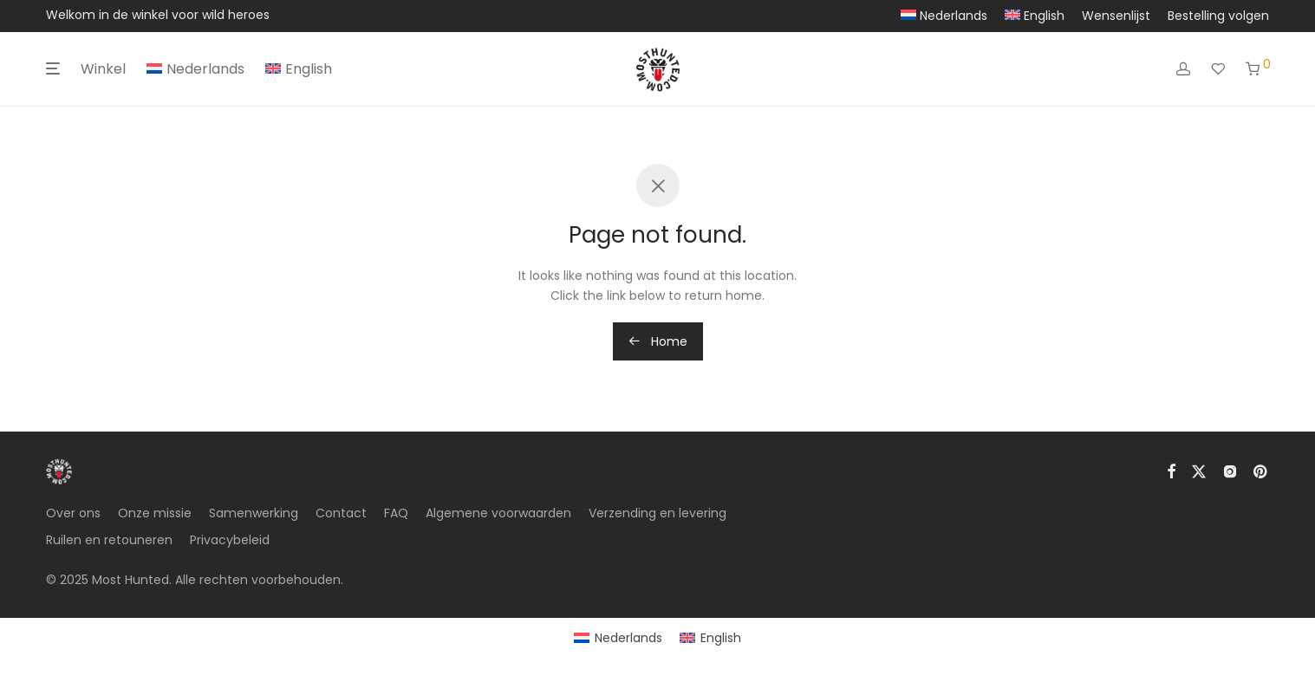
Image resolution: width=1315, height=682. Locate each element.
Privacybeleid (230, 540)
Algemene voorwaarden (498, 513)
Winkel (103, 69)
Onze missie (155, 513)
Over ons (73, 513)
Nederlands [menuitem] (628, 637)
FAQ (396, 513)
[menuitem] (944, 16)
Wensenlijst (1116, 16)
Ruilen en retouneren (109, 540)
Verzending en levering (657, 513)
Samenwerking (253, 513)
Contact (341, 513)
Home (657, 341)
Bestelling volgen (1218, 16)
